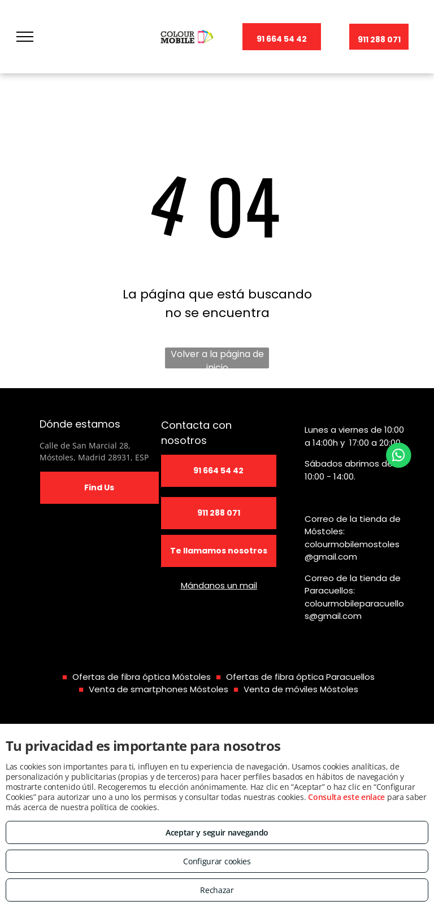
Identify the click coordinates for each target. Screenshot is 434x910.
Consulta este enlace (346, 797)
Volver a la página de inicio (217, 358)
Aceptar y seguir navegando (217, 832)
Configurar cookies (217, 861)
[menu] (25, 36)
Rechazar (217, 890)
